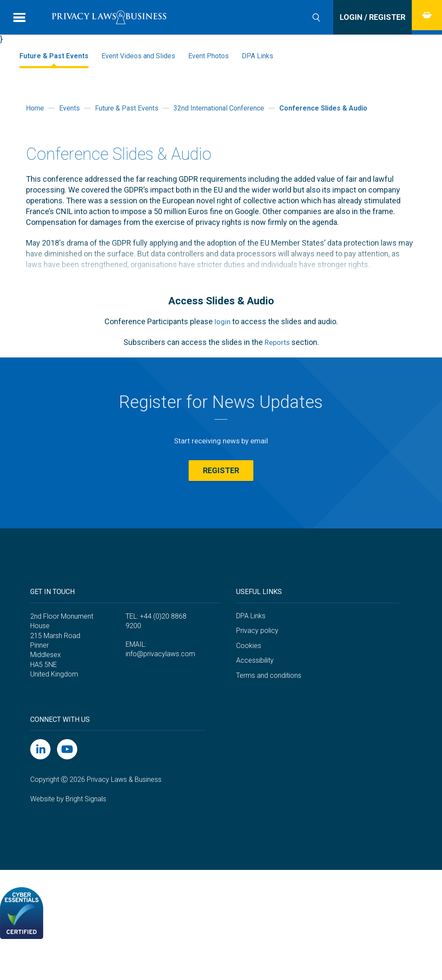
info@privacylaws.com (160, 676)
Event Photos (208, 56)
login (222, 321)
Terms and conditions (268, 698)
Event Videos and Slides (138, 56)
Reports (276, 342)
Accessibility (255, 683)
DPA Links (257, 56)
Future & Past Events (53, 56)
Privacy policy (257, 653)
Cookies (248, 668)
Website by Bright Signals (68, 821)
